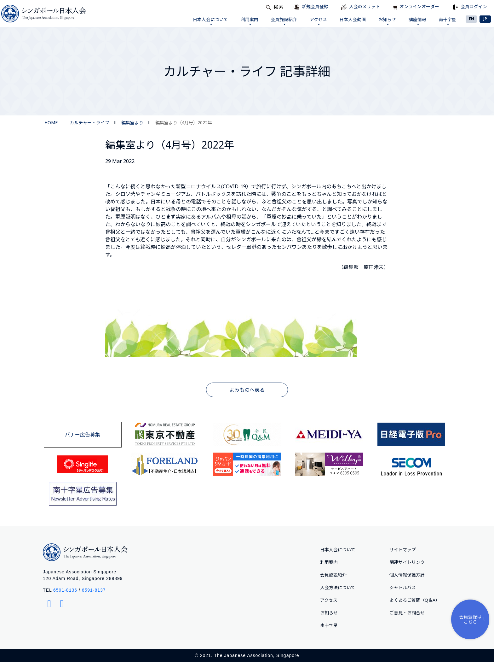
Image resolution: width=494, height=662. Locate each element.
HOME (51, 123)
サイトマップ (402, 550)
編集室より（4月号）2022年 (183, 123)
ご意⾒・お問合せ (407, 613)
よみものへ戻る (247, 389)
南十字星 (447, 20)
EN (471, 18)
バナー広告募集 (82, 434)
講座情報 (415, 20)
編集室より (132, 123)
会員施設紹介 (277, 20)
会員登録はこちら (473, 618)
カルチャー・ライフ (89, 123)
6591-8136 (65, 590)
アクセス (313, 20)
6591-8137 (94, 590)
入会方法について (337, 587)
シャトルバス (402, 587)
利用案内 (242, 20)
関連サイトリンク (407, 562)
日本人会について (202, 20)
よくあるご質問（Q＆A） (414, 600)
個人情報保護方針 (407, 575)
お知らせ (384, 20)
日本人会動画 (349, 19)
